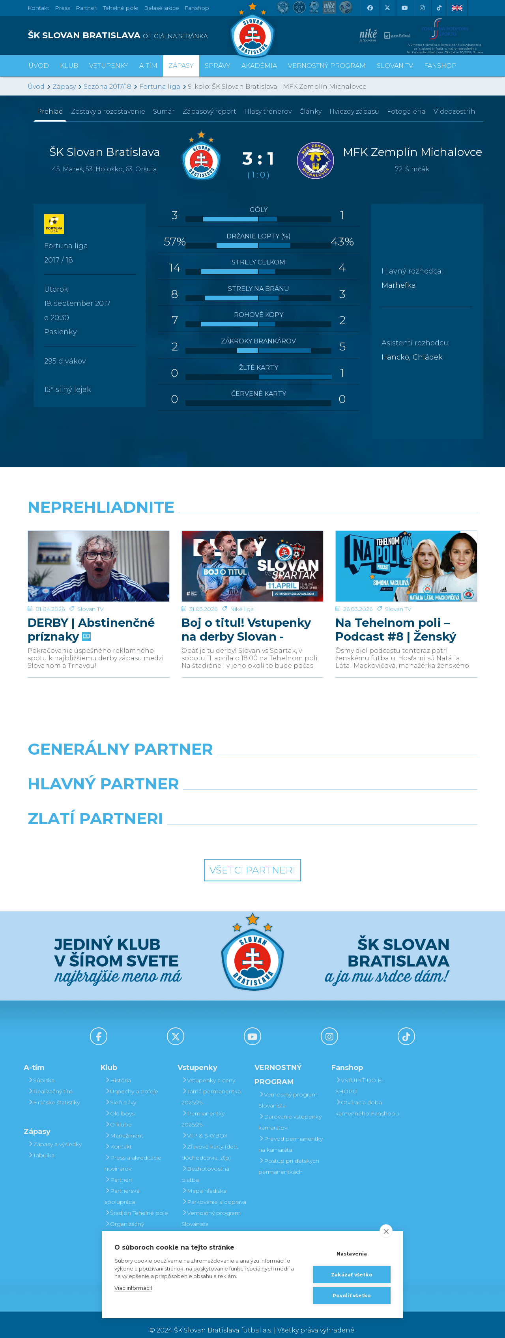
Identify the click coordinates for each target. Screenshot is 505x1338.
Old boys (120, 1102)
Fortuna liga (159, 86)
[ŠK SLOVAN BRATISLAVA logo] (137, 35)
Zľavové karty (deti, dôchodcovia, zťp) (209, 1141)
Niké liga (242, 597)
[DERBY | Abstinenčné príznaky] (99, 560)
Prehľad (50, 111)
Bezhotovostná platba (205, 1163)
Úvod (38, 65)
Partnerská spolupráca (122, 1185)
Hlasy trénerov (268, 111)
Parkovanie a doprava (213, 1190)
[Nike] (252, 757)
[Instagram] (422, 8)
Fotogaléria (406, 111)
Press (62, 7)
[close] (386, 1231)
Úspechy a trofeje (131, 1079)
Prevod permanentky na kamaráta (290, 1133)
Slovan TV (90, 597)
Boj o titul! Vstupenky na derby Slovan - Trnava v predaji (246, 618)
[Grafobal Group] (310, 827)
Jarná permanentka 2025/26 (211, 1085)
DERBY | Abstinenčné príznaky (91, 618)
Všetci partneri (252, 858)
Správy (217, 65)
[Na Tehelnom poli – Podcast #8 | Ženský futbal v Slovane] (406, 560)
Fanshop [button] (440, 65)
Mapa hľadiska (203, 1179)
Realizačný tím (50, 1079)
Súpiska (41, 1068)
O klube (118, 1113)
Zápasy (64, 86)
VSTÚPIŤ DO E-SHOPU (359, 1074)
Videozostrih (454, 111)
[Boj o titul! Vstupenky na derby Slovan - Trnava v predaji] (252, 560)
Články (310, 111)
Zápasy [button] (181, 65)
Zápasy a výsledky (55, 1132)
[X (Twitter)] (387, 8)
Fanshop (197, 7)
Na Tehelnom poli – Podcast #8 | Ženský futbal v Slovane (395, 618)
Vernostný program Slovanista (211, 1207)
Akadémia (259, 65)
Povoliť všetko (352, 1296)
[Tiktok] (439, 8)
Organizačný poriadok (124, 1218)
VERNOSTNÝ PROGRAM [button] (327, 65)
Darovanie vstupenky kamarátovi (213, 1229)
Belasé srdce (161, 7)
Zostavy (108, 111)
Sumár (164, 111)
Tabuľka (41, 1143)
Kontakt (118, 1135)
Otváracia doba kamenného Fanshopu (367, 1096)
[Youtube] (404, 8)
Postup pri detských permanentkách (288, 1155)
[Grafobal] (195, 792)
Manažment (124, 1124)
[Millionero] (310, 792)
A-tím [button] (148, 65)
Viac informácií (133, 1288)
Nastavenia (352, 1254)
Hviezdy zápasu (354, 111)
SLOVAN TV (395, 65)
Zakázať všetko (351, 1275)
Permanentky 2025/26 (202, 1107)
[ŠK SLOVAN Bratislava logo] (252, 29)
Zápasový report (209, 111)
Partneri (118, 1168)
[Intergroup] (195, 827)
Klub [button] (69, 65)
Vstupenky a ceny (208, 1068)
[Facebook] (370, 8)
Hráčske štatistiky (54, 1090)
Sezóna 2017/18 (107, 86)
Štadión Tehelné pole (136, 1201)
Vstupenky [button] (108, 65)
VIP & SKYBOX (204, 1124)
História (118, 1068)
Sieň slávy (120, 1090)
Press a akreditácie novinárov (133, 1152)
